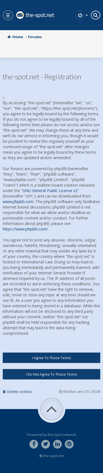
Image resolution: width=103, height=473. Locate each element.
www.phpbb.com (18, 201)
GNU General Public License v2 (50, 190)
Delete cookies (17, 391)
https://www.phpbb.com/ (25, 229)
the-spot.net (35, 15)
